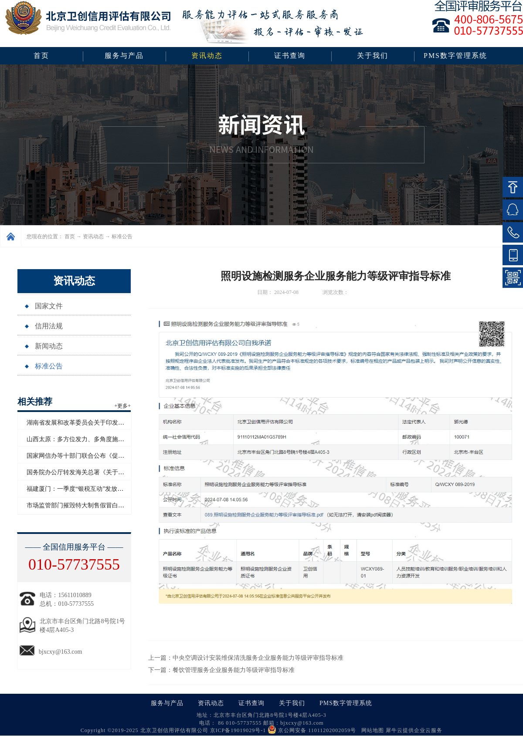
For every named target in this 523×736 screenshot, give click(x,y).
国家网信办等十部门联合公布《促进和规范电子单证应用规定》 (112, 455)
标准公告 (122, 236)
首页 (41, 55)
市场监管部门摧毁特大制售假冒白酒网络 (81, 505)
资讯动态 (93, 236)
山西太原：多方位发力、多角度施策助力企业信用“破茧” (102, 439)
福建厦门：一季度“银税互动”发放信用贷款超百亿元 (96, 489)
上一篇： (245, 658)
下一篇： (221, 670)
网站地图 (371, 730)
